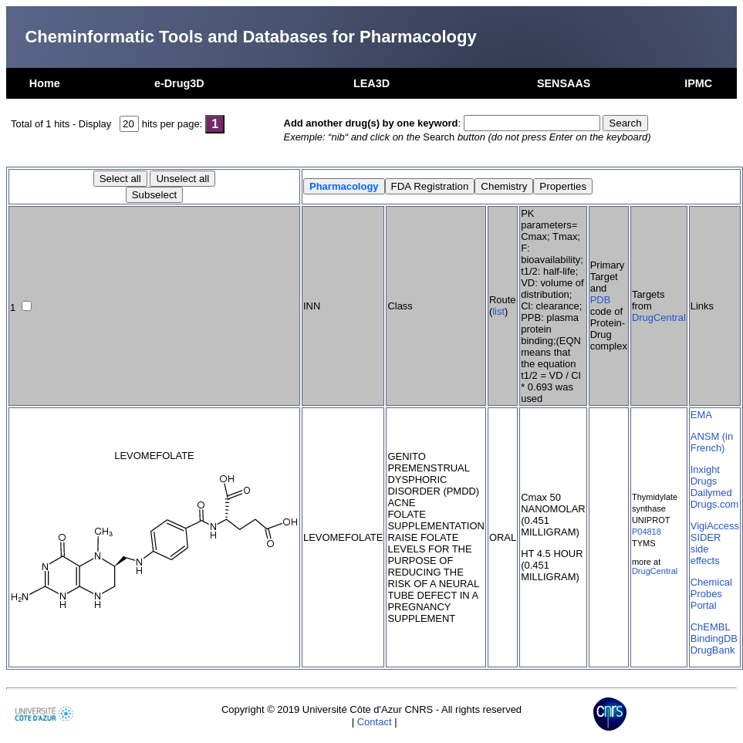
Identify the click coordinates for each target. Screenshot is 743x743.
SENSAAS (564, 83)
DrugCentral (659, 317)
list (498, 311)
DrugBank (713, 650)
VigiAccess (715, 526)
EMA (701, 414)
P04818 (646, 531)
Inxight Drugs (705, 475)
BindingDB (714, 638)
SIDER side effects (706, 549)
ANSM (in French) (712, 442)
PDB (600, 300)
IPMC (698, 83)
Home (44, 83)
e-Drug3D (179, 83)
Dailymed (711, 492)
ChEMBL (711, 627)
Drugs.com (715, 504)
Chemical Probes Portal (711, 593)
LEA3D (371, 83)
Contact (374, 722)
